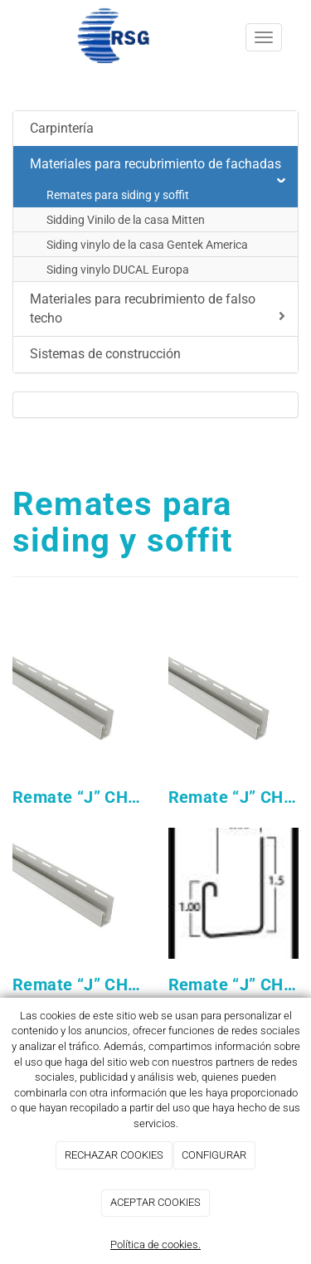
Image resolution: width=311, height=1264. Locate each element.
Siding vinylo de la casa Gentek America (147, 244)
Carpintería (62, 128)
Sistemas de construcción (105, 354)
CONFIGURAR (214, 1155)
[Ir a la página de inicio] (91, 37)
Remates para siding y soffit (117, 195)
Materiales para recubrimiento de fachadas (157, 169)
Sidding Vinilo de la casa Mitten (125, 219)
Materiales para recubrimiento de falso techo (157, 308)
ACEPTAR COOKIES (155, 1202)
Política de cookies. (155, 1244)
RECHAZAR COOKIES (114, 1155)
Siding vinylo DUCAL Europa (117, 269)
